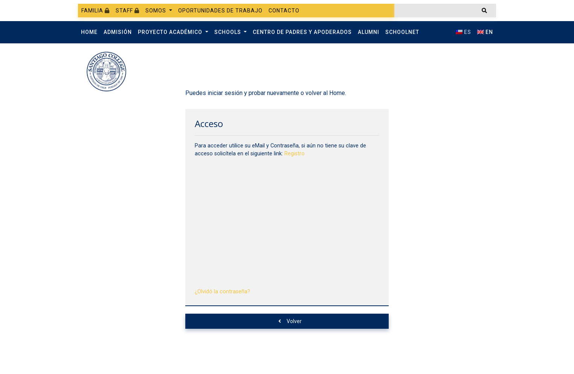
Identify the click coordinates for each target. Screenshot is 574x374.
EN (485, 32)
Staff (127, 11)
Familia (95, 11)
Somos (156, 11)
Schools (228, 32)
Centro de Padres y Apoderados (302, 32)
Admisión (118, 32)
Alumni (368, 32)
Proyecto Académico (171, 32)
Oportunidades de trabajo (220, 11)
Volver (290, 321)
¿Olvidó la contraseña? (222, 291)
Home (89, 32)
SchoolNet (402, 32)
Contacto (284, 11)
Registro (294, 153)
